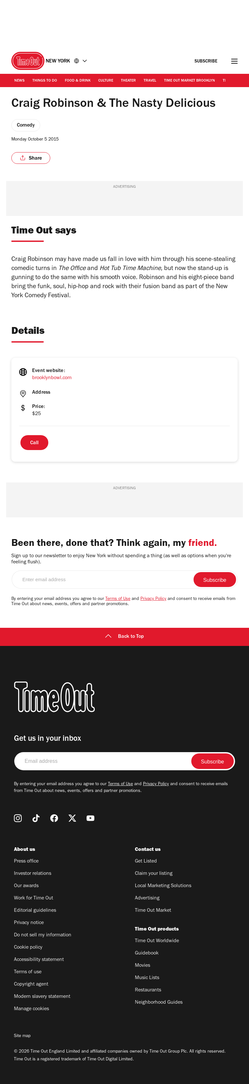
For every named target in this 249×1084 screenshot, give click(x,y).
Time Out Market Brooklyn (189, 81)
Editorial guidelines (35, 910)
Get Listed (146, 861)
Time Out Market (153, 910)
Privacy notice (29, 923)
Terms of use (28, 972)
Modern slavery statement (42, 996)
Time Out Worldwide (157, 941)
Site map (22, 1036)
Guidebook (147, 953)
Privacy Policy (153, 599)
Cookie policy (28, 947)
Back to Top (124, 637)
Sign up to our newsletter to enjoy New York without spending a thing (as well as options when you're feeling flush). (121, 559)
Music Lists (147, 978)
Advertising (147, 898)
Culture (105, 81)
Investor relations (32, 873)
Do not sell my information (42, 935)
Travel (150, 81)
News (19, 81)
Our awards (26, 886)
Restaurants (148, 990)
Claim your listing (153, 873)
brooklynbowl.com (52, 378)
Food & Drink (77, 81)
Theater (128, 81)
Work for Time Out (33, 898)
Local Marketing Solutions (163, 886)
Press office (26, 861)
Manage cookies (31, 1009)
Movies (142, 965)
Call (34, 443)
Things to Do (44, 81)
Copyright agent (31, 984)
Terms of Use (117, 599)
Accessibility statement (39, 960)
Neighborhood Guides (159, 1002)
